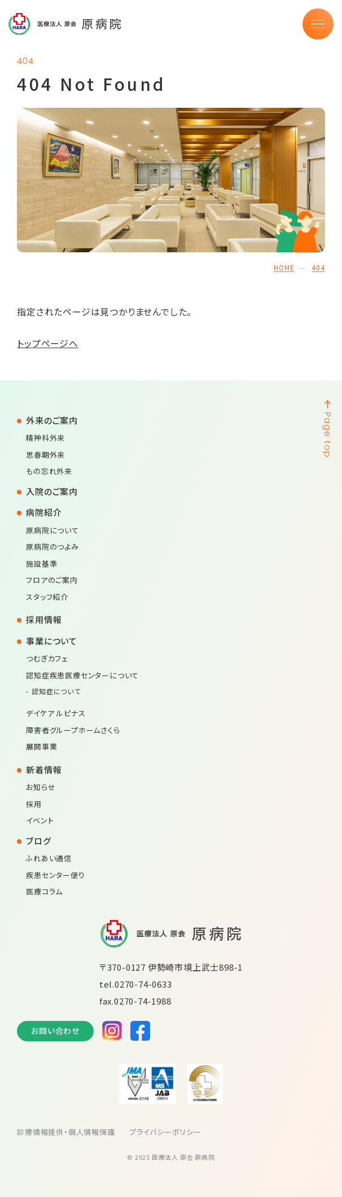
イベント (40, 820)
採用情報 (44, 619)
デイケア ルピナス (55, 713)
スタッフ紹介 (47, 596)
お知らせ (40, 787)
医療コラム (44, 891)
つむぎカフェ (47, 658)
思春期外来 (45, 454)
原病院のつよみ (52, 546)
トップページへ (47, 343)
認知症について (56, 691)
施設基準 (41, 563)
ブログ (38, 841)
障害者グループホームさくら (73, 730)
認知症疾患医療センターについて (82, 675)
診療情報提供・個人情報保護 (66, 1131)
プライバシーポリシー (165, 1131)
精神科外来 (45, 437)
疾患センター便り (55, 875)
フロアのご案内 (52, 580)
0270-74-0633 (143, 984)
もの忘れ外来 (49, 471)
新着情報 (44, 769)
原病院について (52, 530)
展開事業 (41, 746)
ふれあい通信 (49, 858)
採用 (34, 804)
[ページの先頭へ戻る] (326, 762)
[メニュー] (318, 24)
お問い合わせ (55, 1030)
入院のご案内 (52, 491)
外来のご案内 (52, 420)
